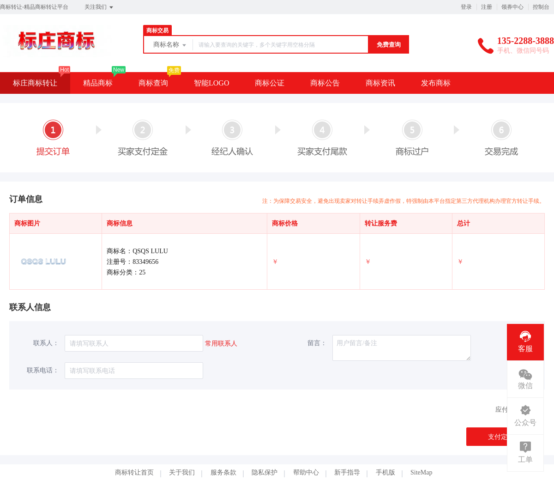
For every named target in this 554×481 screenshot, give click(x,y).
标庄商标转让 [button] (35, 83)
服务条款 (223, 472)
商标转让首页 (134, 472)
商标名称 (170, 45)
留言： (317, 343)
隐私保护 (264, 472)
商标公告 (325, 83)
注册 (486, 7)
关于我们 (182, 472)
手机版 (385, 472)
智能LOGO (211, 83)
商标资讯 (380, 83)
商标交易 (157, 30)
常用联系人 (221, 343)
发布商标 (436, 83)
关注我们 (99, 7)
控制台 (541, 7)
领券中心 (512, 7)
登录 (466, 7)
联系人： (46, 343)
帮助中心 (306, 472)
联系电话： (43, 370)
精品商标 (98, 83)
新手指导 (347, 472)
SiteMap (421, 472)
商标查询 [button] (153, 83)
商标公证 (269, 83)
